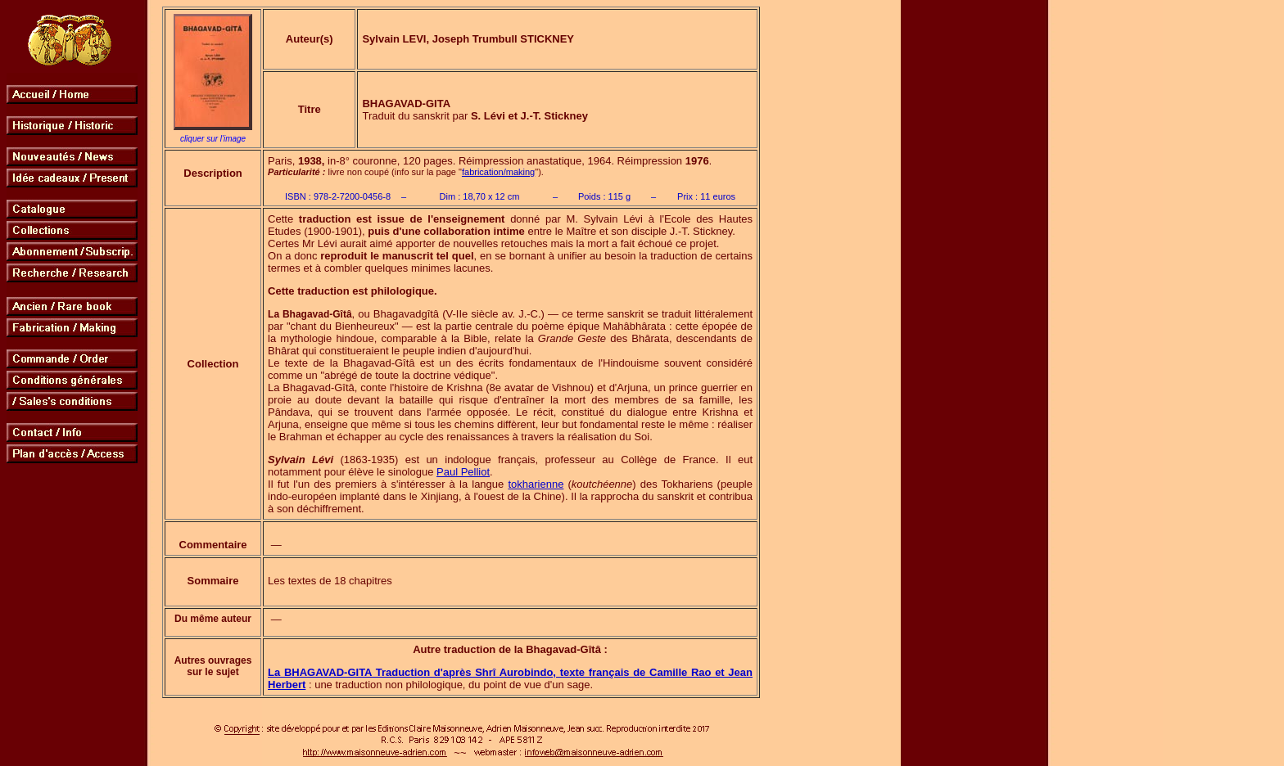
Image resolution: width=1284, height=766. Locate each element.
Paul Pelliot (463, 472)
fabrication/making (498, 172)
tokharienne (535, 484)
